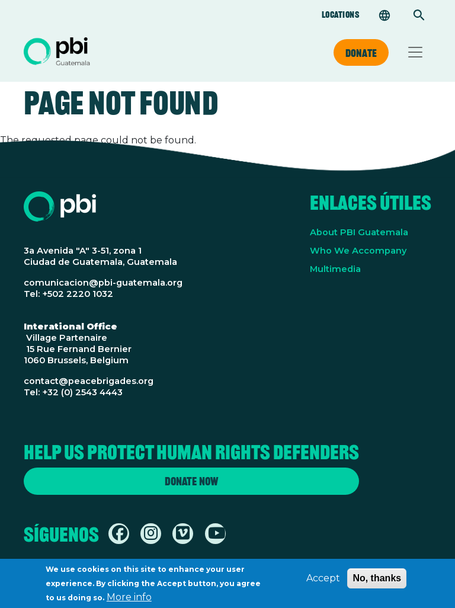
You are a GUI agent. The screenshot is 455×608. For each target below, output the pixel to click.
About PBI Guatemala (359, 232)
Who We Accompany (358, 250)
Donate (361, 53)
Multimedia (335, 269)
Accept (323, 581)
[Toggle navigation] (415, 52)
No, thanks (377, 582)
